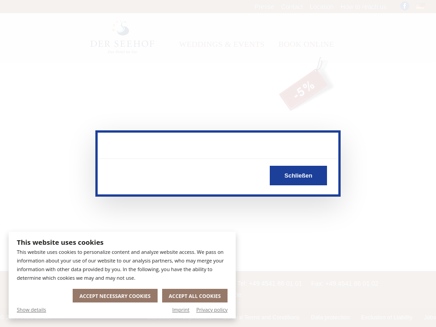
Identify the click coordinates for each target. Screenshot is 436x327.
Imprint (180, 309)
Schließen (298, 175)
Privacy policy (212, 309)
